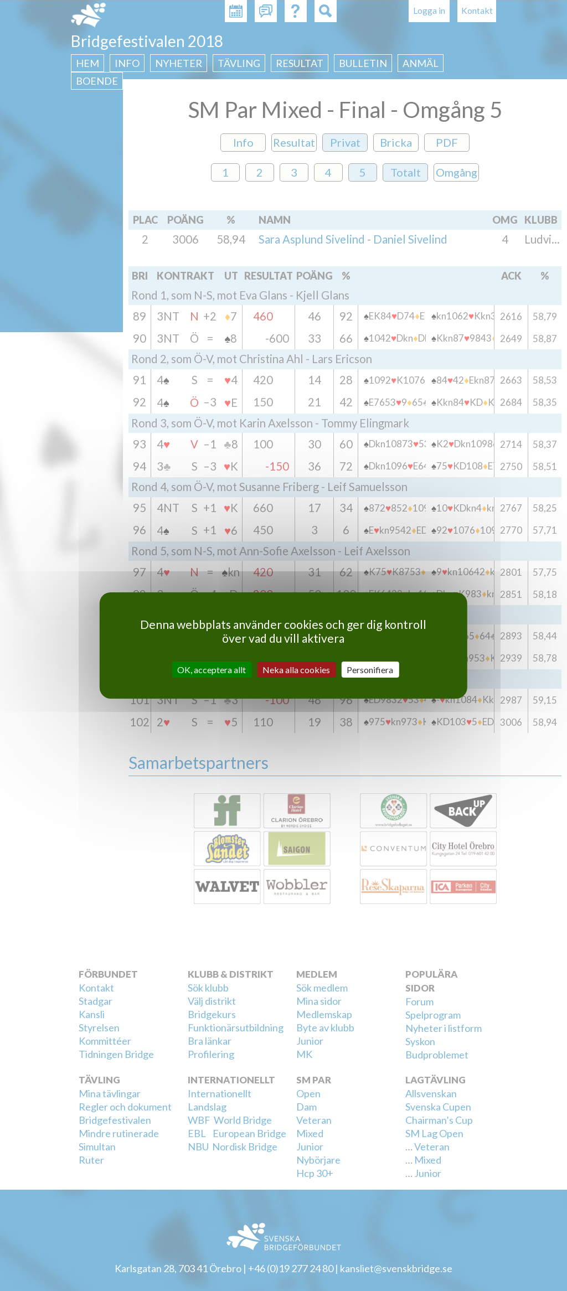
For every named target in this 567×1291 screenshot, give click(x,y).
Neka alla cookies (296, 669)
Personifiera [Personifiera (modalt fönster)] (370, 669)
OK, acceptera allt (211, 669)
